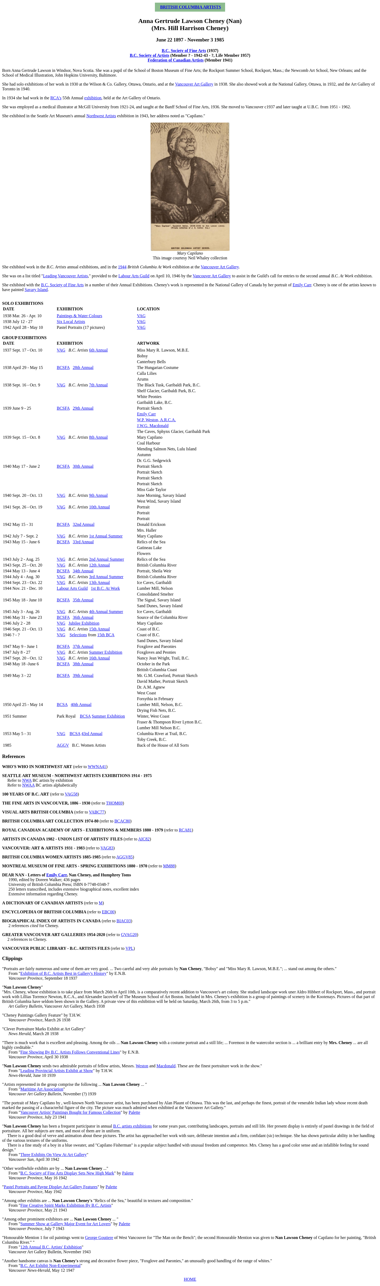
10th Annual (99, 507)
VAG (141, 316)
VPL (130, 948)
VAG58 (71, 794)
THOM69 (114, 803)
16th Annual (99, 658)
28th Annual (83, 367)
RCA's (55, 98)
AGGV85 (124, 857)
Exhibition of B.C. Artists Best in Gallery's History (63, 973)
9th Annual (98, 495)
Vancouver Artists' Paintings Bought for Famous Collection (70, 1112)
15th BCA (105, 635)
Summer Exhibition (105, 652)
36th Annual (83, 617)
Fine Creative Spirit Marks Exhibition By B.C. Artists (65, 1205)
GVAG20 (129, 934)
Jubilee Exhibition (84, 623)
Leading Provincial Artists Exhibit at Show (56, 1070)
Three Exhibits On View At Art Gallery (53, 1154)
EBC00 (108, 912)
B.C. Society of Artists (149, 55)
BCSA (62, 704)
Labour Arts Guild (133, 276)
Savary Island (36, 289)
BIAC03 (124, 921)
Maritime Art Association (41, 1089)
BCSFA (63, 367)
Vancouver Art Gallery (194, 84)
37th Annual (83, 646)
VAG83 (107, 848)
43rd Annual (92, 733)
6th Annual (98, 350)
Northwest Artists (101, 116)
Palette (134, 1112)
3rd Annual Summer (106, 576)
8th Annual (98, 437)
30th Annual (83, 466)
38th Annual (83, 664)
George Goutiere (99, 1237)
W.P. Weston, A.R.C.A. (156, 420)
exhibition (92, 98)
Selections (78, 635)
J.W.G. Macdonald (152, 425)
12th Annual (99, 565)
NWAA (28, 785)
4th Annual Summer (106, 611)
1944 (122, 267)
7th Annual (98, 385)
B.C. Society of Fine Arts (184, 50)
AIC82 (144, 839)
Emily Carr (302, 285)
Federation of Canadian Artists (176, 60)
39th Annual (83, 675)
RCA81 (185, 830)
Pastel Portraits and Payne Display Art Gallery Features (51, 1187)
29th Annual (83, 408)
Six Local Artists (71, 321)
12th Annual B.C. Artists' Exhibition (51, 1247)
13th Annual (99, 582)
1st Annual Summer (106, 536)
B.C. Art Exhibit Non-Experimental (50, 1265)
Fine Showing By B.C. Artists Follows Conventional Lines (70, 1052)
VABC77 (96, 812)
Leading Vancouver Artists (65, 276)
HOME (190, 1279)
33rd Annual (83, 542)
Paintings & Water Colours (79, 316)
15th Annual (99, 629)
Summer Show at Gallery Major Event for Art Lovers (65, 1224)
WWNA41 (97, 766)
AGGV (63, 745)
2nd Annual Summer (106, 559)
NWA (27, 780)
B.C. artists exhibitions (132, 1126)
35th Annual (83, 600)
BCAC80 (122, 821)
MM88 (169, 866)
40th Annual (81, 704)
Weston (142, 1066)
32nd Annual (83, 524)
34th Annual (83, 571)
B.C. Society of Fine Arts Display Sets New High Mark (67, 1173)
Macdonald (165, 1066)
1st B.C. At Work (105, 588)
